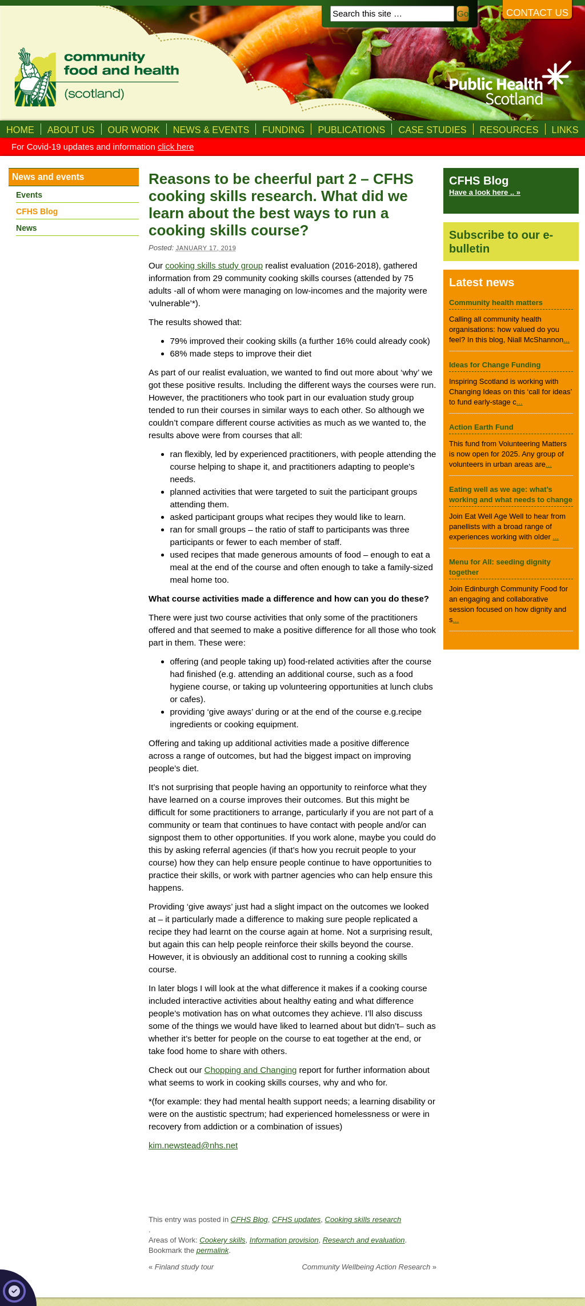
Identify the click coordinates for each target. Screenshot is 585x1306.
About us (71, 130)
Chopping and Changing (251, 1070)
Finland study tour (181, 1267)
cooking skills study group (214, 265)
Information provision (284, 1240)
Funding (283, 130)
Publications (351, 130)
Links (565, 130)
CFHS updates (296, 1219)
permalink (213, 1250)
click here (176, 146)
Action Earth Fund (481, 427)
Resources (509, 130)
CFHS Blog (249, 1219)
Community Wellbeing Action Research (369, 1267)
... (566, 339)
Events (29, 194)
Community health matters (496, 302)
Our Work (134, 130)
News (26, 228)
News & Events (211, 130)
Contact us (537, 12)
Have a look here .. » (484, 192)
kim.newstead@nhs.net (193, 1145)
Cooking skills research (363, 1219)
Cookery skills (222, 1240)
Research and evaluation (364, 1240)
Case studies (432, 130)
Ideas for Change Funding (494, 364)
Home (20, 130)
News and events (48, 177)
